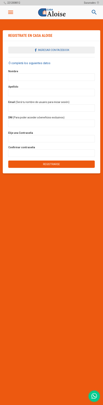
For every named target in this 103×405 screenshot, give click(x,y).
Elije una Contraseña (20, 132)
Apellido (13, 86)
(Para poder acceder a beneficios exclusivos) (36, 117)
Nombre (13, 71)
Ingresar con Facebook (51, 50)
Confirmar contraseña (21, 147)
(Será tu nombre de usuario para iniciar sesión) (38, 102)
